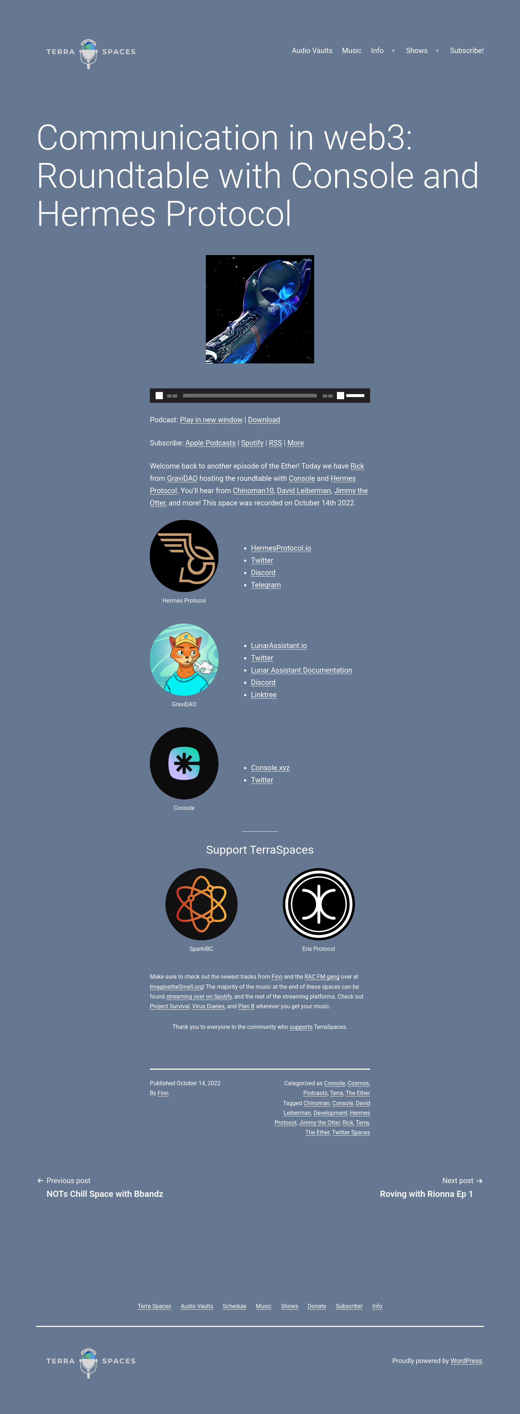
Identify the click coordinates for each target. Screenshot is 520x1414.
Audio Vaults (312, 50)
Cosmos (358, 1083)
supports (301, 1026)
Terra (336, 1093)
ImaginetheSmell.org (176, 986)
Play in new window (211, 419)
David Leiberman (304, 490)
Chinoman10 (253, 490)
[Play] (159, 395)
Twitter (262, 560)
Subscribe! (467, 50)
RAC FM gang (321, 976)
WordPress (466, 1361)
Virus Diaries (208, 1006)
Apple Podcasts (210, 443)
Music (351, 50)
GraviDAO (182, 478)
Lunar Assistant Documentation (301, 670)
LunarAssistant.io (279, 645)
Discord (263, 572)
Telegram (266, 585)
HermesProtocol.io (281, 548)
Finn (277, 976)
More (295, 443)
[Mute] (340, 395)
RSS (275, 443)
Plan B (246, 1006)
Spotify (252, 443)
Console (302, 478)
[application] (260, 395)
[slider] (250, 395)
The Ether (358, 1093)
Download (264, 419)
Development (330, 1112)
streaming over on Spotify (198, 996)
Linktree (264, 694)
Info (377, 50)
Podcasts (315, 1093)
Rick (357, 466)
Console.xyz (270, 767)
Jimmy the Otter (319, 1122)
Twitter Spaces (351, 1132)
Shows (417, 50)
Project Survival (170, 1006)
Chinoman (316, 1103)
